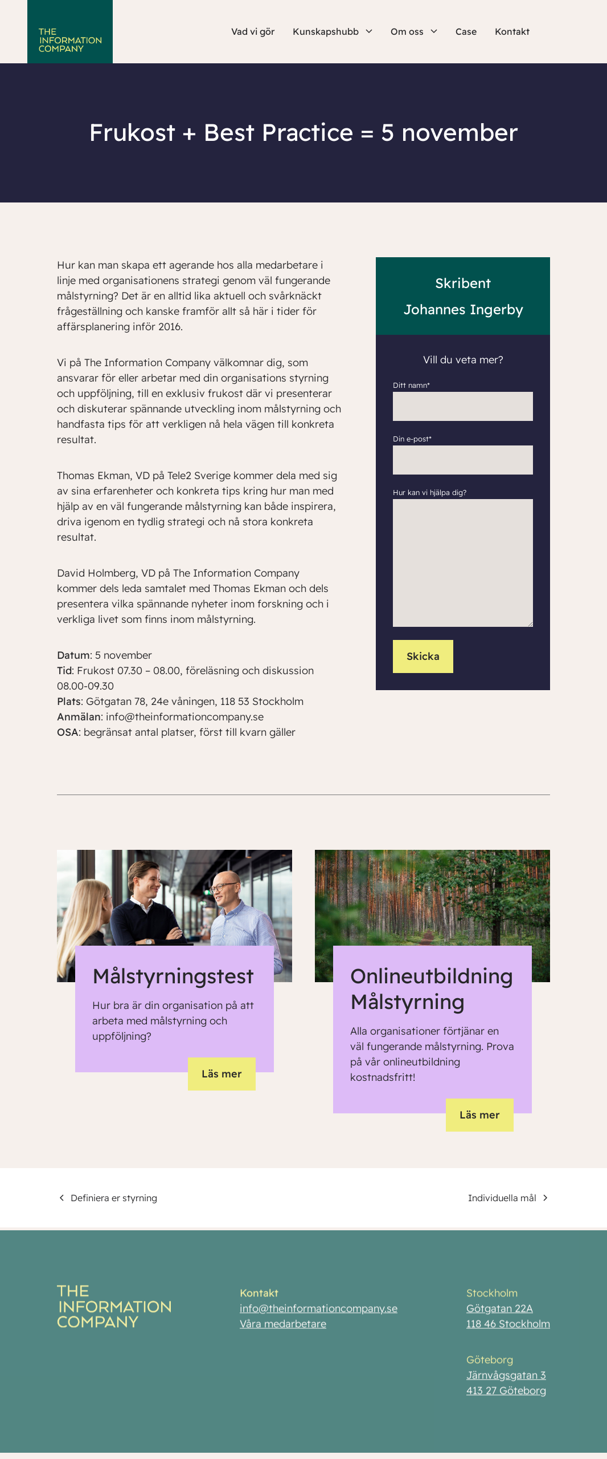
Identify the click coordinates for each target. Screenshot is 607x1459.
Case (466, 31)
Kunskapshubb (332, 31)
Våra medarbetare (283, 1327)
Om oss (414, 31)
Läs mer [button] (222, 1073)
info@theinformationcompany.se (318, 1311)
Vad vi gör (252, 31)
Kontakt (512, 31)
